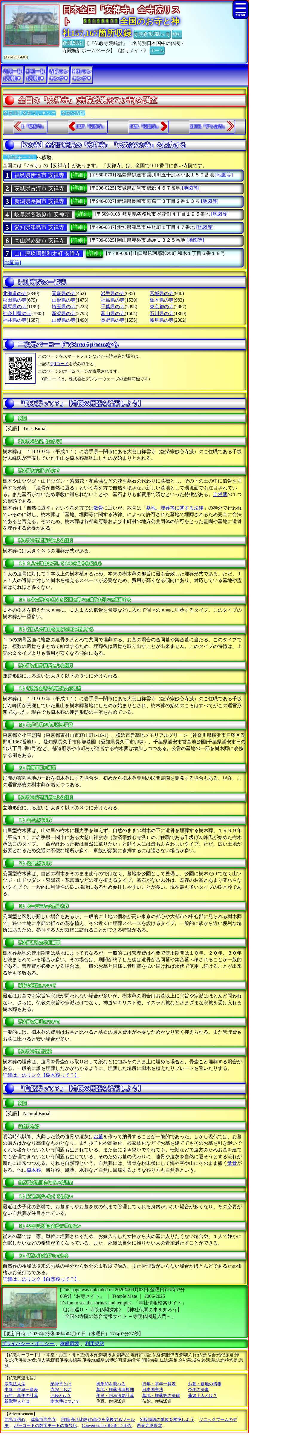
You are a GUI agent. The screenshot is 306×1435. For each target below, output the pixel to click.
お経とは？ (61, 1395)
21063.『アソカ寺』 (208, 126)
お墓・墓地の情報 (204, 1384)
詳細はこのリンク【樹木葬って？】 (41, 1075)
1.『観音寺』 (34, 126)
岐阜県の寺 (162, 320)
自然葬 (220, 494)
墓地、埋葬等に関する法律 (175, 507)
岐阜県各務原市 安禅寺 (42, 214)
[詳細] (78, 175)
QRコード (60, 364)
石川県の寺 (162, 313)
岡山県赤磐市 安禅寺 (39, 241)
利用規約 (94, 1343)
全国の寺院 (73, 113)
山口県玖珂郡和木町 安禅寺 (47, 254)
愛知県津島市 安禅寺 (39, 227)
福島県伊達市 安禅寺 (39, 175)
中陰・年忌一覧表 (21, 1389)
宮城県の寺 (162, 293)
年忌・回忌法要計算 (115, 1395)
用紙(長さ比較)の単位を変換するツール (98, 1419)
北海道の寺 (15, 293)
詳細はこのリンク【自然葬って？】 (41, 1279)
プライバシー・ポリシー (28, 1343)
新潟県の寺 (64, 313)
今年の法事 (198, 1389)
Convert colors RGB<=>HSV (107, 1425)
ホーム (157, 50)
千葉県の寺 (113, 306)
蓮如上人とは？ (202, 1395)
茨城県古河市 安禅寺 (39, 188)
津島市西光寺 (43, 1419)
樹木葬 (34, 1170)
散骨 (98, 507)
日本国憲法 (152, 1389)
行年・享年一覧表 (159, 1384)
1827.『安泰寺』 (91, 126)
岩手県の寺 (113, 293)
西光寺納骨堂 (149, 1425)
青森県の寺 (64, 293)
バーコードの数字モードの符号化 (45, 1425)
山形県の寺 (64, 300)
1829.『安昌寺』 (145, 126)
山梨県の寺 (64, 320)
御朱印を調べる (111, 1384)
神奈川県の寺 (17, 313)
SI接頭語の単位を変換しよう (167, 1419)
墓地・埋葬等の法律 (161, 1395)
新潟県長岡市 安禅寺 (39, 201)
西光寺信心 (14, 1419)
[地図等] (224, 174)
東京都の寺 (162, 306)
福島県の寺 (113, 300)
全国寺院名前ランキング (29, 113)
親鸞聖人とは (17, 1401)
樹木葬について (65, 1401)
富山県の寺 (113, 313)
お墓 (98, 1136)
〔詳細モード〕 (19, 157)
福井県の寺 (15, 320)
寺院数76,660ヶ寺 (152, 33)
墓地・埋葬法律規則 (115, 1389)
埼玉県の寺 (64, 306)
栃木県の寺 (162, 300)
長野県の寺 (113, 320)
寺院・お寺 (61, 1389)
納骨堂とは (61, 1384)
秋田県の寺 (15, 300)
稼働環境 (69, 1343)
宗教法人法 (14, 1384)
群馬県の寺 (15, 306)
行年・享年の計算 (21, 1395)
